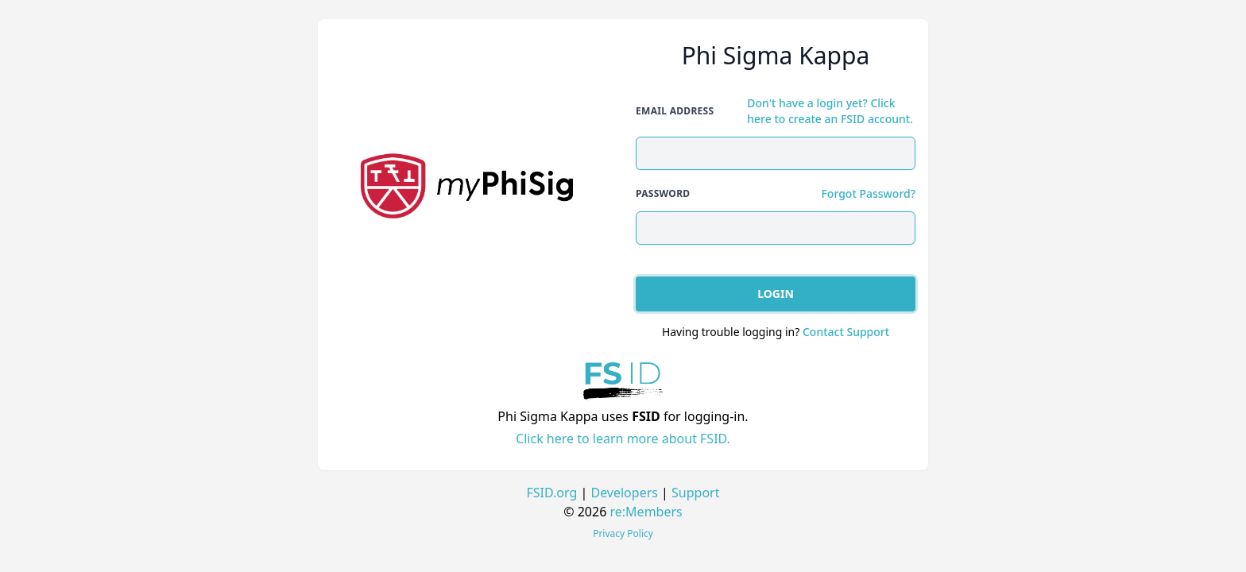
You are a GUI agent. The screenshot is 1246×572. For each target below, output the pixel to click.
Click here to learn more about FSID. (623, 438)
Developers (623, 492)
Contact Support (846, 331)
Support (695, 492)
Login (775, 293)
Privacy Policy (623, 533)
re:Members (646, 511)
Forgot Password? (868, 193)
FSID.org (552, 492)
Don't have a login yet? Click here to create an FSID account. (830, 110)
